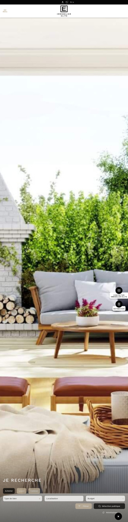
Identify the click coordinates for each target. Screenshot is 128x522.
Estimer (34, 496)
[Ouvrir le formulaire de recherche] (83, 511)
